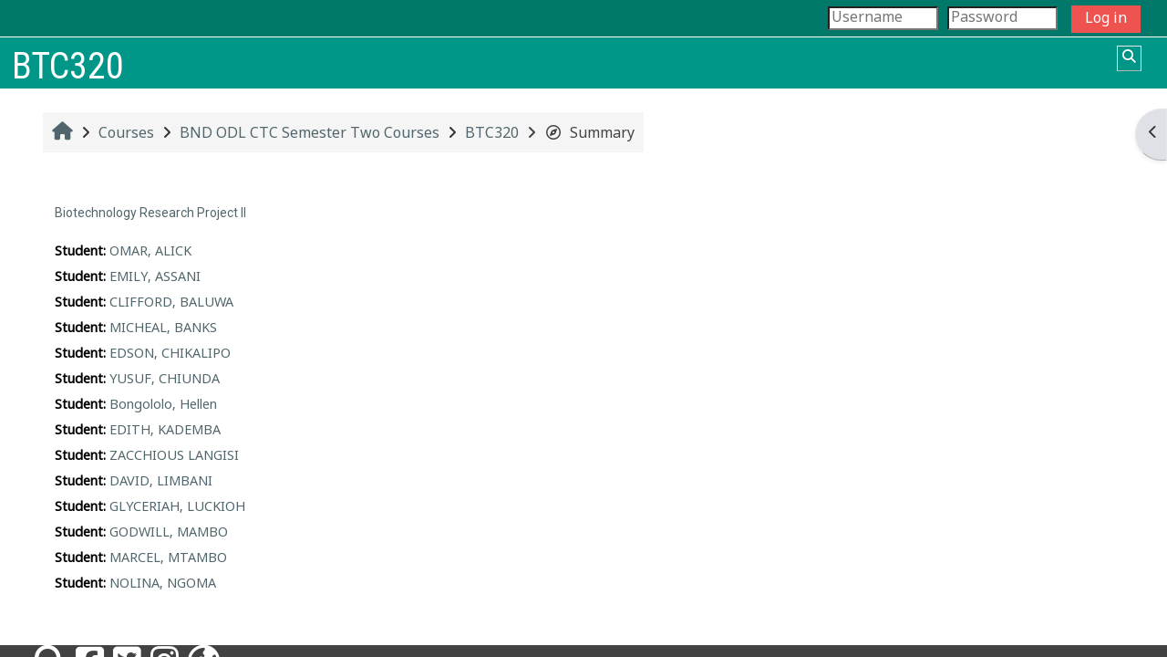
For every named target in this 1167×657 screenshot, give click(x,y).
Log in (1106, 19)
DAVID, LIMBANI (160, 482)
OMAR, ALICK (150, 252)
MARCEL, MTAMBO (168, 558)
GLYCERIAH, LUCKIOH (177, 507)
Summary (589, 134)
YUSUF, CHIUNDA (164, 379)
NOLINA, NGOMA (162, 584)
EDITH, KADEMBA (165, 430)
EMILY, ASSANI (155, 277)
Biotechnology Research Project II (150, 212)
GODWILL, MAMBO (168, 533)
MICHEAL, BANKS (163, 328)
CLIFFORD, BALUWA (171, 303)
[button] (1129, 58)
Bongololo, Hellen (163, 405)
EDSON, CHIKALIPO (170, 354)
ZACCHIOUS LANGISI (174, 456)
